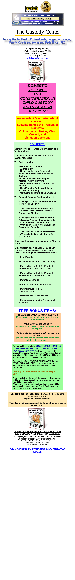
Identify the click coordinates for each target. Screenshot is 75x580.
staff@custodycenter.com (38, 58)
